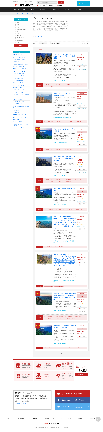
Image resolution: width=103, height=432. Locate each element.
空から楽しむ (17, 99)
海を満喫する (17, 87)
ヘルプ (8, 418)
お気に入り (51, 5)
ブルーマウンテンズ (19, 71)
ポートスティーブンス (19, 75)
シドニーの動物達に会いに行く (21, 107)
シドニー (33, 13)
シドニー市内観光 (18, 66)
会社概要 (80, 418)
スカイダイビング (19, 101)
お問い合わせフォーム (20, 403)
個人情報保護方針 (22, 418)
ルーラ (67, 121)
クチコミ (67, 9)
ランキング (43, 9)
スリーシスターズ (67, 84)
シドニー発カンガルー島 (21, 64)
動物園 (16, 110)
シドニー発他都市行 (19, 57)
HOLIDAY (23, 5)
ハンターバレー (18, 80)
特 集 (32, 9)
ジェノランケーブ (39, 36)
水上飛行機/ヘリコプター (21, 104)
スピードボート (18, 97)
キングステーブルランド (50, 86)
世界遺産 (78, 9)
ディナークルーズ (18, 85)
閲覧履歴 (60, 5)
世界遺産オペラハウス (19, 68)
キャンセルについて (49, 418)
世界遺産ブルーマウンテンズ (75, 316)
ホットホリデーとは (19, 9)
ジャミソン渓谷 (71, 318)
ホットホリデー (16, 13)
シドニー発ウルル (19, 59)
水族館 (16, 112)
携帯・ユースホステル (19, 117)
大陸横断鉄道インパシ (19, 114)
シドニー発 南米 (18, 121)
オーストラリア (25, 13)
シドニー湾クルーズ (20, 89)
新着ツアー (56, 9)
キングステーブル (48, 246)
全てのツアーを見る (18, 54)
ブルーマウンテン (48, 84)
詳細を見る (81, 374)
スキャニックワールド (60, 318)
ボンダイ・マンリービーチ (21, 94)
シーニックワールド (78, 84)
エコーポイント (58, 84)
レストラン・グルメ (19, 82)
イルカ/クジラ (18, 92)
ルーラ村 (55, 316)
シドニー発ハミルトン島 (21, 61)
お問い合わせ (92, 418)
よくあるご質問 (42, 5)
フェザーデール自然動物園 (64, 181)
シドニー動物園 (48, 316)
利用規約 (35, 418)
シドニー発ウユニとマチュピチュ (21, 125)
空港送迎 (16, 119)
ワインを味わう (18, 78)
